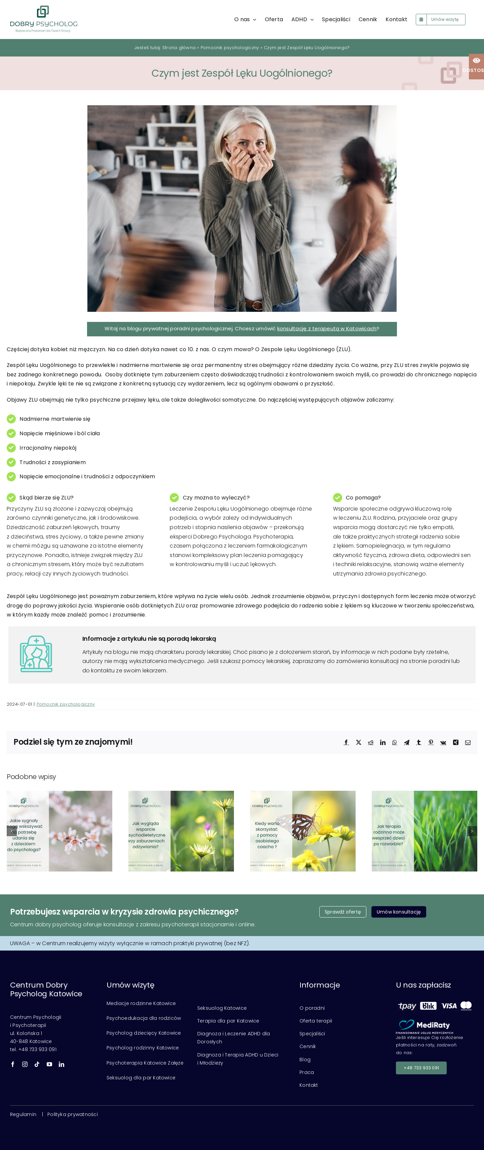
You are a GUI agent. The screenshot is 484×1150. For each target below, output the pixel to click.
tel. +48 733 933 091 (33, 1049)
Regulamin (23, 1114)
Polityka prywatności (72, 1114)
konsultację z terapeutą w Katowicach (327, 328)
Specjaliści (312, 1033)
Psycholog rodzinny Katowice (143, 1047)
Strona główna (179, 47)
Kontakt (308, 1085)
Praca (306, 1072)
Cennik (307, 1046)
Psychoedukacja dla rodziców (144, 1018)
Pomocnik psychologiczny (230, 47)
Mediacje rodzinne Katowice (141, 1003)
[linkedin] (61, 1064)
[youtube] (49, 1064)
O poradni (312, 1008)
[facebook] (12, 1064)
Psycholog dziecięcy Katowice (144, 1033)
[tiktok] (37, 1064)
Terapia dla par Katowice (228, 1020)
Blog (305, 1059)
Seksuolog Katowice (222, 1008)
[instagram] (25, 1064)
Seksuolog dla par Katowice (141, 1077)
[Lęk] (242, 208)
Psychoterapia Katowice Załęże (145, 1063)
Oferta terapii (315, 1020)
